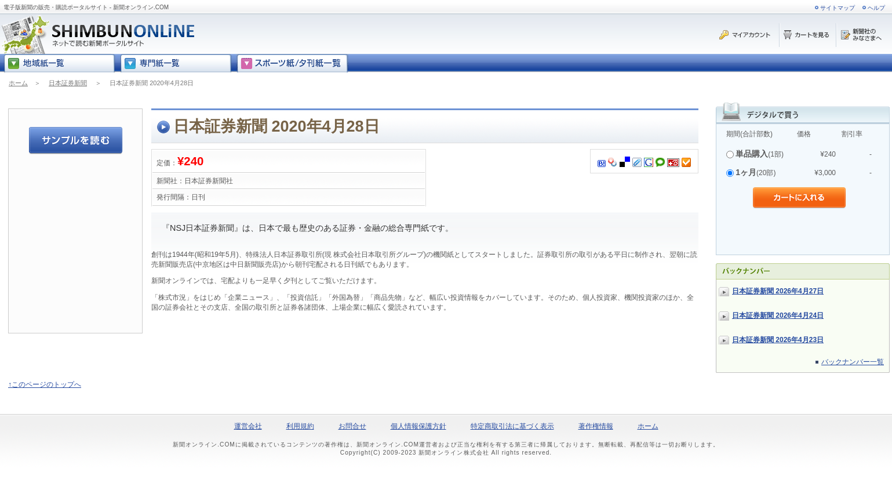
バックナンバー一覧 (852, 362)
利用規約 (300, 426)
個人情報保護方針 (418, 426)
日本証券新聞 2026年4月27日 (778, 291)
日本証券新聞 (68, 82)
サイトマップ (837, 8)
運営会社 (248, 426)
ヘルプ (876, 8)
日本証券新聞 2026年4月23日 (778, 340)
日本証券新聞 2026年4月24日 (778, 315)
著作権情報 (595, 426)
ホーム (18, 82)
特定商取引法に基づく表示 (512, 426)
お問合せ (352, 426)
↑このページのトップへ (44, 384)
